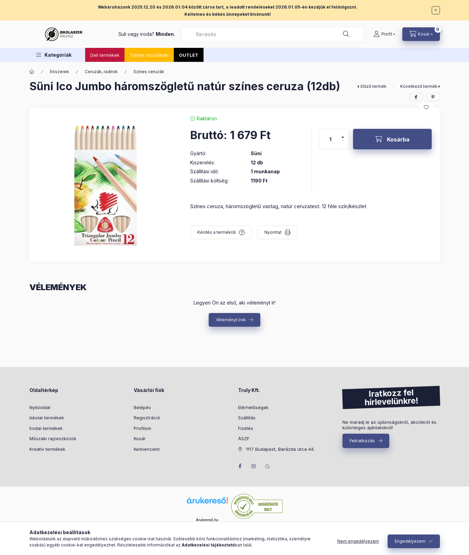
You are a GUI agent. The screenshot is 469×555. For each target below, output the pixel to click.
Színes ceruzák (148, 71)
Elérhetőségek (253, 407)
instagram (254, 466)
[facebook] (416, 97)
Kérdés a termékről (216, 232)
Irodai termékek (46, 428)
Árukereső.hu (207, 520)
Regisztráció (147, 417)
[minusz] (343, 144)
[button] (53, 55)
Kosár (140, 438)
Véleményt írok (231, 319)
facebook (240, 466)
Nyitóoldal (39, 407)
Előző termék (374, 86)
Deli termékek (104, 55)
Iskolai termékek (46, 417)
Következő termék (419, 86)
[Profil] (384, 34)
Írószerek (59, 71)
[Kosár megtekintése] (421, 34)
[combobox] (272, 34)
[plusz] (343, 134)
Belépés (142, 407)
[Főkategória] (31, 72)
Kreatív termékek (47, 449)
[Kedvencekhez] (426, 107)
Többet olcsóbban (149, 55)
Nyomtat (273, 232)
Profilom (142, 428)
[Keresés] (346, 34)
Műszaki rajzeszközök (52, 438)
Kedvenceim (147, 449)
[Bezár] (436, 10)
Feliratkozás (362, 440)
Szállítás (247, 417)
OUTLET (188, 55)
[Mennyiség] (330, 139)
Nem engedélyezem (358, 541)
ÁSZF (243, 438)
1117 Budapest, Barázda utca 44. (280, 449)
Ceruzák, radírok (101, 71)
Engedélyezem (410, 541)
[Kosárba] (392, 139)
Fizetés (245, 428)
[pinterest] (433, 97)
